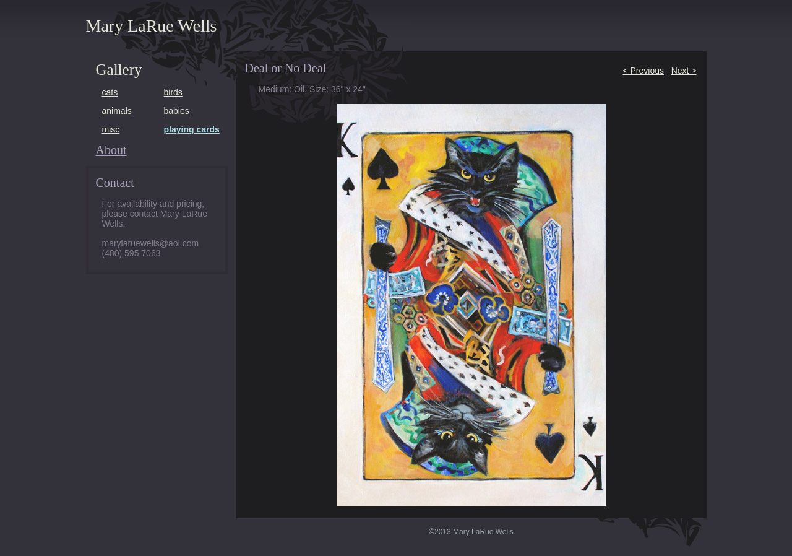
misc (111, 129)
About (111, 150)
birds (173, 92)
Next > (684, 71)
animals (117, 111)
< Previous (643, 71)
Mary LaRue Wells (151, 25)
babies (176, 111)
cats (110, 92)
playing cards (192, 129)
